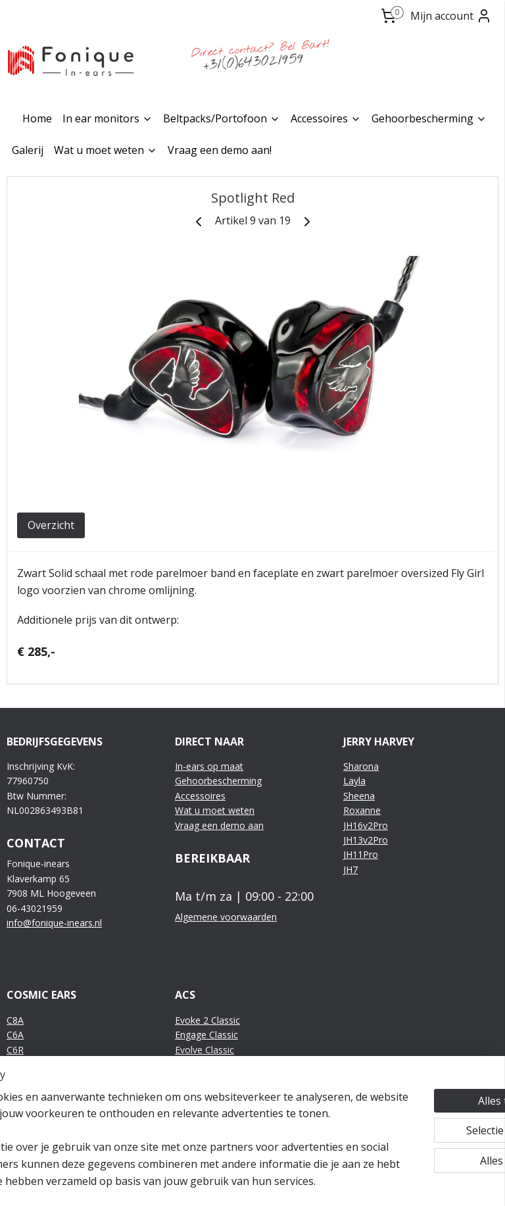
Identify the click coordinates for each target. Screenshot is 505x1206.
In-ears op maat (209, 766)
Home (37, 118)
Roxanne (362, 810)
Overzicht (51, 525)
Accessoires (326, 118)
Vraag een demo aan (219, 825)
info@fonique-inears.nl (54, 923)
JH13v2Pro (365, 840)
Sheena (359, 796)
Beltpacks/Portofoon (221, 118)
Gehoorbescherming (429, 118)
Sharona (361, 766)
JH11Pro (360, 854)
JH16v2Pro (365, 825)
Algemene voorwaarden (226, 917)
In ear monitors (107, 118)
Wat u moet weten (105, 150)
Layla (354, 780)
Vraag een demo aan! (220, 150)
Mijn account (451, 16)
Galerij (27, 150)
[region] (166, 1114)
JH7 (350, 869)
